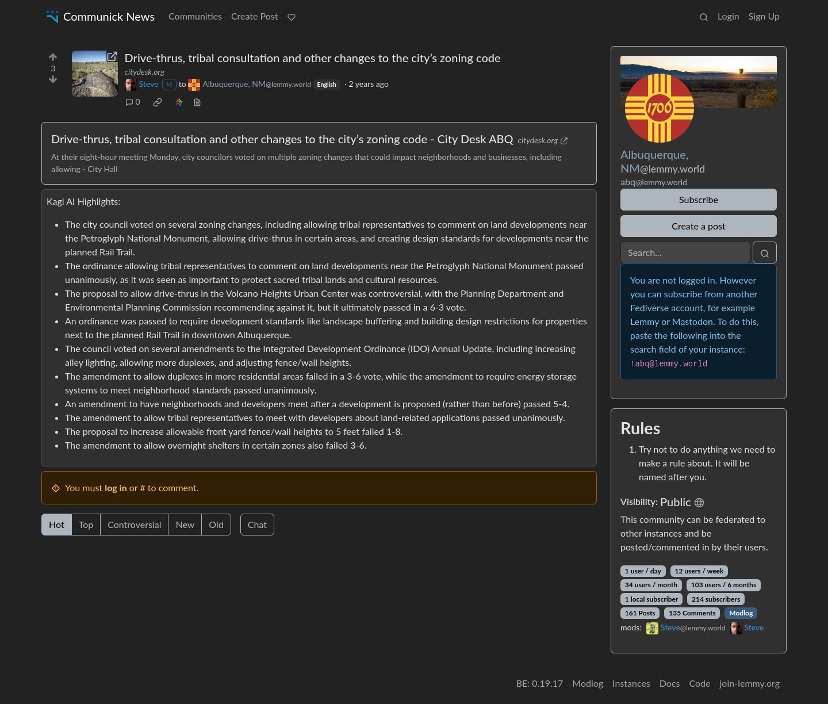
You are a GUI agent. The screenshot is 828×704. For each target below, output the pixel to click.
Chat (257, 524)
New (184, 524)
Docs (670, 683)
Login (728, 15)
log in (116, 487)
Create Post (254, 15)
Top (86, 524)
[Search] (685, 252)
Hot (56, 524)
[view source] (197, 101)
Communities (195, 15)
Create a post (698, 225)
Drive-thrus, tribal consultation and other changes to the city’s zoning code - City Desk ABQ (282, 139)
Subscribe (698, 199)
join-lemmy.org (750, 683)
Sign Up (764, 15)
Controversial (134, 524)
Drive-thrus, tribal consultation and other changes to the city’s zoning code (313, 57)
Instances (631, 683)
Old (216, 524)
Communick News (99, 16)
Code (700, 683)
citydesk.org (144, 71)
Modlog (741, 613)
